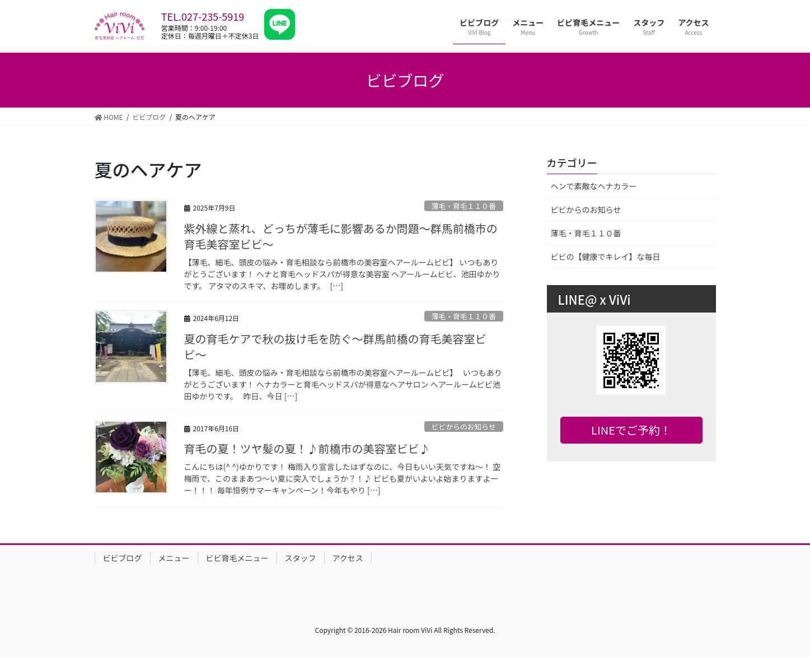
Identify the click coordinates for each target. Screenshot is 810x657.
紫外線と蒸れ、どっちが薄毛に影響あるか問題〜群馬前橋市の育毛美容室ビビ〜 (341, 236)
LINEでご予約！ (631, 430)
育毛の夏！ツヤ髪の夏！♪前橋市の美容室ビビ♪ (307, 448)
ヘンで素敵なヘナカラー (594, 186)
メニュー (174, 557)
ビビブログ (122, 557)
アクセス (348, 557)
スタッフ (300, 557)
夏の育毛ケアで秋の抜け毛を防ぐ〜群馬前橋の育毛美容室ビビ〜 (335, 346)
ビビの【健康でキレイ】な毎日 (606, 256)
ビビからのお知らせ (464, 426)
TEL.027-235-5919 (203, 16)
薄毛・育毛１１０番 (464, 206)
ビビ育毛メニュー (237, 557)
